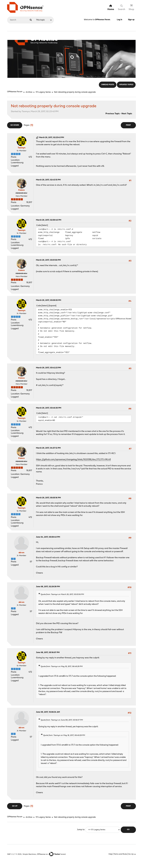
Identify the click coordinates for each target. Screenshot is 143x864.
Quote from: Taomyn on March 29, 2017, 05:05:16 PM (62, 594)
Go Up (14, 806)
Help (110, 854)
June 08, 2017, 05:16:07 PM (48, 652)
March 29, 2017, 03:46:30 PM (48, 408)
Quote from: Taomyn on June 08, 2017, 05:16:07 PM (62, 720)
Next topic (127, 114)
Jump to (80, 830)
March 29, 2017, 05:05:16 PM (48, 498)
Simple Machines (29, 854)
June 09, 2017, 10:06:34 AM (48, 712)
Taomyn (21, 148)
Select (44, 225)
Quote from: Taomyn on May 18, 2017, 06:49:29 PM (62, 666)
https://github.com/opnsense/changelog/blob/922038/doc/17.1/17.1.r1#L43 (73, 459)
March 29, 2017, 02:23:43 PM (51, 137)
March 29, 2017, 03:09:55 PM (48, 300)
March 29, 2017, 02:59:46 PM (48, 220)
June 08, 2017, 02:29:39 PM (48, 587)
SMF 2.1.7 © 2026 (14, 854)
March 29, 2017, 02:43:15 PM (48, 180)
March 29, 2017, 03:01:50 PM (48, 260)
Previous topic (113, 114)
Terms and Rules (120, 854)
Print (128, 125)
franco (21, 190)
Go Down (14, 125)
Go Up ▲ (132, 854)
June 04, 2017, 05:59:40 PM (48, 537)
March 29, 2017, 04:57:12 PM (48, 448)
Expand (52, 306)
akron (21, 553)
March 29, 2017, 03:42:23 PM (48, 368)
